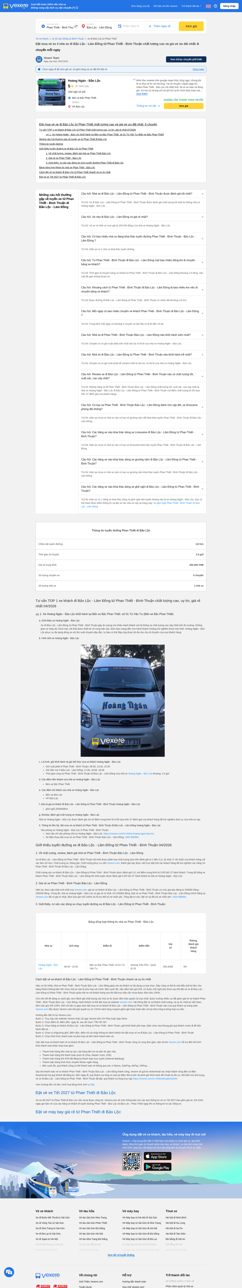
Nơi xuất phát (52, 24)
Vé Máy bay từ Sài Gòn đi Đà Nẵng (140, 1233)
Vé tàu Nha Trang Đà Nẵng (93, 1239)
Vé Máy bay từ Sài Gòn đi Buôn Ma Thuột (140, 1251)
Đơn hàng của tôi (140, 6)
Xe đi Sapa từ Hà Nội (47, 1239)
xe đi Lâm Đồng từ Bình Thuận (66, 39)
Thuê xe (171, 1211)
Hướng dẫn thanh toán (134, 1281)
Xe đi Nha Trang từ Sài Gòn (50, 1228)
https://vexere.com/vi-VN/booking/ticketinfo (155, 1078)
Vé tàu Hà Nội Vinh (89, 1249)
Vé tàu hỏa (86, 1211)
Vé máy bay (130, 1211)
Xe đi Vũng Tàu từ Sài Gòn (50, 1223)
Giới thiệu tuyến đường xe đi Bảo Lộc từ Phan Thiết (66, 148)
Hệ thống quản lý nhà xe (180, 1281)
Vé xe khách (42, 38)
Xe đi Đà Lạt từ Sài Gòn (48, 1233)
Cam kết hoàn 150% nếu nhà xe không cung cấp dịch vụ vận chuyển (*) (53, 6)
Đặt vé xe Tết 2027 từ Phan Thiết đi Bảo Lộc (62, 177)
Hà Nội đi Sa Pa (174, 1228)
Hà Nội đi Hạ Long (175, 1223)
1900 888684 (132, 837)
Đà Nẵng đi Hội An (175, 1239)
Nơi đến (90, 24)
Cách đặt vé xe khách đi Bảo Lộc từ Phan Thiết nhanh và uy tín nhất (75, 172)
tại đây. (91, 1084)
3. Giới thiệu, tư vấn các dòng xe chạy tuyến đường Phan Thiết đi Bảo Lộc (85, 162)
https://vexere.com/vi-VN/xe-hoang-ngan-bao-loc (129, 833)
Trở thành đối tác (192, 6)
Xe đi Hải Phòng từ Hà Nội (49, 1244)
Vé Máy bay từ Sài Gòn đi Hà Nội (139, 1228)
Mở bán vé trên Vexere (165, 6)
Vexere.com (113, 863)
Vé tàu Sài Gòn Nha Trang (93, 1217)
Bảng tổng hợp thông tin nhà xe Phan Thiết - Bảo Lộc (67, 167)
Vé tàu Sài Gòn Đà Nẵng (92, 1228)
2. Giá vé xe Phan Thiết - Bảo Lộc (63, 158)
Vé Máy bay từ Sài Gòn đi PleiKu (139, 1244)
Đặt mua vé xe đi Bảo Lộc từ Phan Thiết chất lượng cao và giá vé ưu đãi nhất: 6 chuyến (98, 124)
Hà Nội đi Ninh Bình (176, 1217)
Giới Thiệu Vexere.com (91, 1281)
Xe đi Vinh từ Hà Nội (46, 1249)
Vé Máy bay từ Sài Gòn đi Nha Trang (141, 1223)
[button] (142, 194)
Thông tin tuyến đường (51, 144)
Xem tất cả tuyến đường (121, 1255)
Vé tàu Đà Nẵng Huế (90, 1244)
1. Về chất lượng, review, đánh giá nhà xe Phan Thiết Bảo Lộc (78, 153)
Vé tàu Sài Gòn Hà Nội (91, 1233)
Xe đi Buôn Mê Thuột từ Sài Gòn (53, 1217)
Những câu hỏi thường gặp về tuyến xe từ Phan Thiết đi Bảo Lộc (73, 139)
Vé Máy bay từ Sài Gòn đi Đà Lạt (139, 1239)
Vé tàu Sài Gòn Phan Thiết (93, 1223)
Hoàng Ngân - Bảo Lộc (140, 773)
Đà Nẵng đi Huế (174, 1244)
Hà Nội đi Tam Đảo (176, 1233)
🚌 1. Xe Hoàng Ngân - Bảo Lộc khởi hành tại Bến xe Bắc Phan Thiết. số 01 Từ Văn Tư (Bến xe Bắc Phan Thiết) (105, 134)
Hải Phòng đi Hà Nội (176, 1249)
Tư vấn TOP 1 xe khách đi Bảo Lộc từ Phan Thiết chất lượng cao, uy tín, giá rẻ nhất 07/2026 (87, 129)
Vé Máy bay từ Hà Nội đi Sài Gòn (139, 1217)
